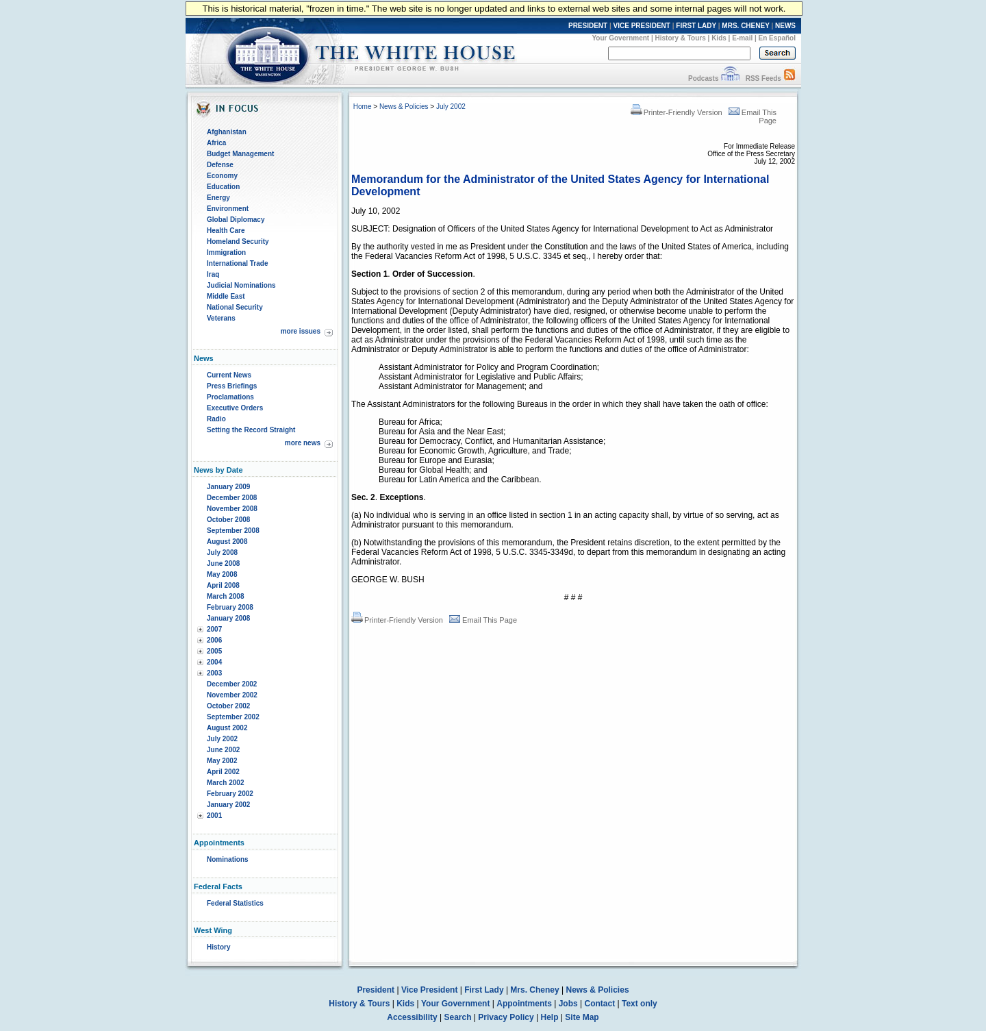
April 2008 (223, 585)
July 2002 (222, 739)
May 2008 (222, 574)
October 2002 (228, 706)
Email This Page (483, 620)
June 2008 (223, 563)
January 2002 (228, 804)
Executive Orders (235, 408)
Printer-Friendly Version (676, 112)
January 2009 (228, 486)
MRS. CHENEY (745, 25)
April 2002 (223, 771)
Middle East (226, 296)
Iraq (213, 274)
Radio (216, 419)
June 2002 (223, 750)
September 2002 (233, 717)
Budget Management (240, 154)
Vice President (429, 990)
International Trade (237, 263)
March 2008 (225, 596)
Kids (718, 38)
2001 (214, 815)
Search (458, 1017)
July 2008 (222, 552)
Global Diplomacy (235, 219)
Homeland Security (238, 241)
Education (223, 186)
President (375, 990)
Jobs (568, 1003)
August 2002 (227, 728)
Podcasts (703, 78)
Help (550, 1017)
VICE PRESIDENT (642, 25)
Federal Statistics (235, 903)
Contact (600, 1003)
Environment (228, 208)
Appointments (524, 1003)
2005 (214, 651)
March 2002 (225, 782)
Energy (218, 197)
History (218, 947)
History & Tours (680, 38)
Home (362, 106)
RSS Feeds (763, 78)
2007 (214, 629)
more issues (300, 331)
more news (302, 443)
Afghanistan (226, 132)
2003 (214, 673)
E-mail (742, 38)
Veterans (221, 318)
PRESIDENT (587, 25)
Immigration (226, 252)
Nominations (228, 859)
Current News (229, 375)
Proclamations (230, 397)
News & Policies (404, 106)
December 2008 (232, 497)
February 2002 (230, 793)
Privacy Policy (505, 1017)
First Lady (483, 990)
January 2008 (228, 618)
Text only (639, 1003)
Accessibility (412, 1017)
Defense (220, 165)
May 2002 (222, 761)
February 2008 (230, 607)
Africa (216, 143)
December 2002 (232, 684)
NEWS (785, 25)
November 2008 (232, 508)
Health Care (226, 230)
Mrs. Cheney (534, 990)
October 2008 (228, 519)
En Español (777, 38)
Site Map (581, 1017)
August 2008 (227, 541)
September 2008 (233, 530)
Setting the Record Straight (251, 430)
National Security (235, 307)
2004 (214, 662)
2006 (214, 640)
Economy (222, 175)
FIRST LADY (696, 25)
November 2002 (232, 695)
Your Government (620, 38)
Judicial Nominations (241, 285)
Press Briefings (232, 386)
